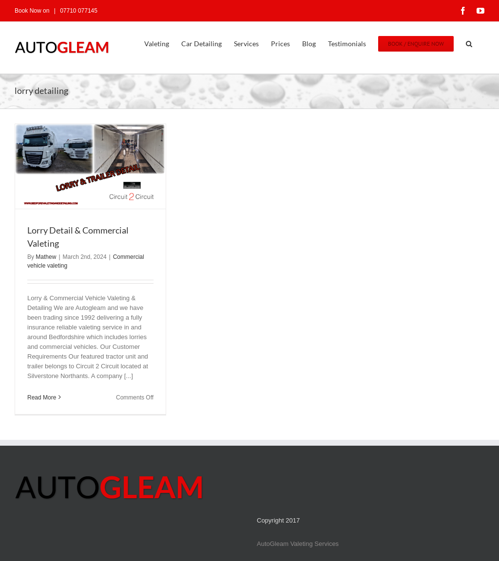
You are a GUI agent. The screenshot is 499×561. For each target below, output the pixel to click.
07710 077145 (77, 10)
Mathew (46, 256)
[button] (469, 43)
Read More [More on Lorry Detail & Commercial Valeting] (41, 397)
